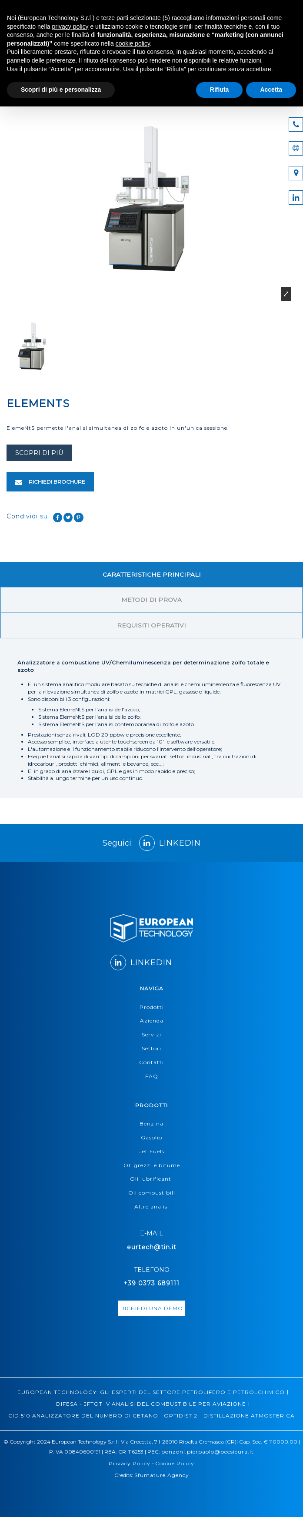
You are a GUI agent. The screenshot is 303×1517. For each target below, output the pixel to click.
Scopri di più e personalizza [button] (61, 89)
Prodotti (152, 1007)
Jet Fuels (151, 1151)
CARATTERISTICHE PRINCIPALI (152, 574)
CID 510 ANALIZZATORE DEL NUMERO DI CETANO (83, 1415)
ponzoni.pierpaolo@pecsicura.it (207, 1451)
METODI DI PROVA (151, 599)
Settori (151, 1048)
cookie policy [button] (133, 43)
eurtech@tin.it (151, 1247)
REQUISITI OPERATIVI (151, 625)
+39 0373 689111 (151, 1283)
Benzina (151, 1123)
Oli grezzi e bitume (151, 1165)
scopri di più (39, 453)
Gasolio (151, 1137)
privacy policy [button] (70, 26)
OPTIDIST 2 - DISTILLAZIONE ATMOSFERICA (229, 1415)
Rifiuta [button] (219, 89)
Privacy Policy (129, 1463)
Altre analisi (151, 1206)
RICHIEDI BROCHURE (50, 481)
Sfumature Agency (161, 1475)
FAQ (151, 1076)
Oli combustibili (151, 1192)
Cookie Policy (174, 1463)
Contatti (151, 1062)
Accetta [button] (271, 89)
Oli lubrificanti (151, 1178)
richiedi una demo (151, 1308)
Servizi (151, 1034)
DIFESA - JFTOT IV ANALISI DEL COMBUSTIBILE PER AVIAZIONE (151, 1404)
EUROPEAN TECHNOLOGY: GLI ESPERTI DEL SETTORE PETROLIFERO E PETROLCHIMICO (151, 1392)
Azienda (151, 1020)
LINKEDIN (170, 843)
